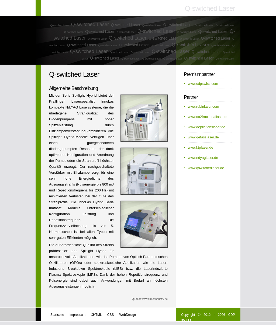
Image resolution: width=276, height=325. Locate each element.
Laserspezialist (83, 101)
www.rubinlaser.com (203, 106)
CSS (110, 315)
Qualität (55, 167)
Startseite (57, 315)
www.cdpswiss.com (203, 84)
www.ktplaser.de (200, 147)
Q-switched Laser (59, 25)
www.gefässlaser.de (203, 137)
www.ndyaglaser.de (203, 158)
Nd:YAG (71, 107)
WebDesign (127, 315)
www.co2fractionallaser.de (208, 117)
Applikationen (83, 257)
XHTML (96, 315)
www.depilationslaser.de (206, 127)
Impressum (77, 315)
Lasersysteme (90, 107)
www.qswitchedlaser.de (206, 168)
